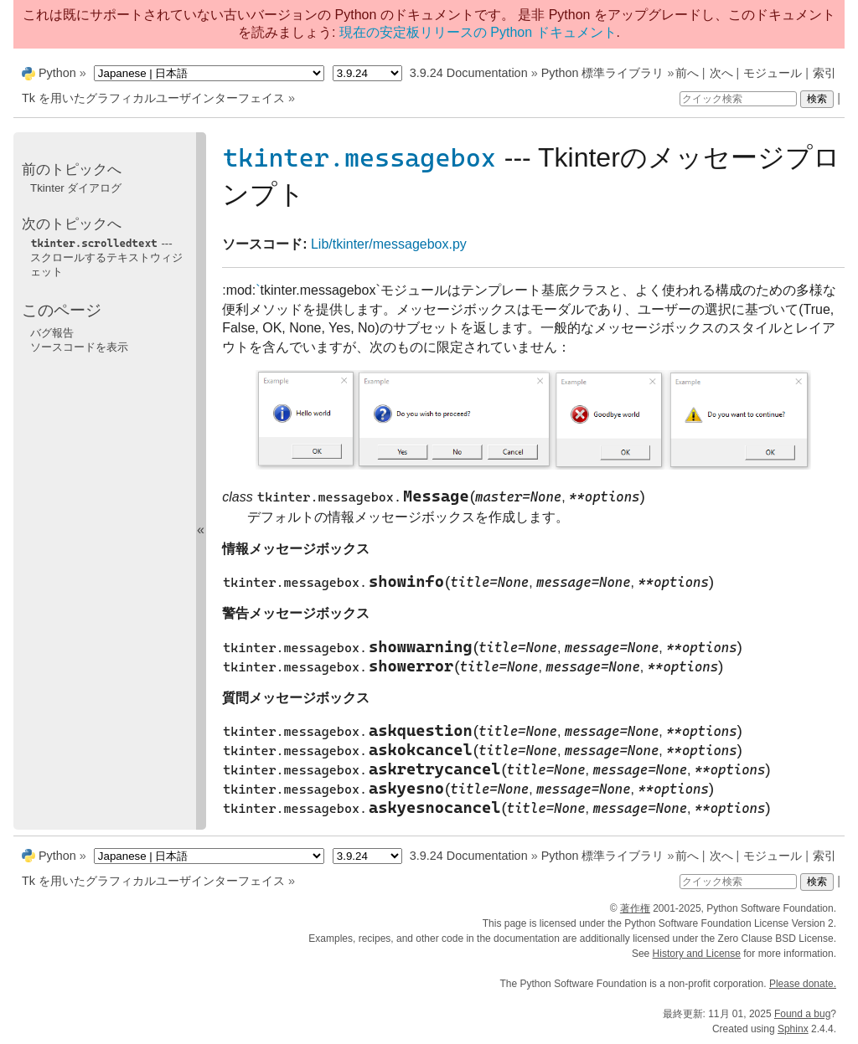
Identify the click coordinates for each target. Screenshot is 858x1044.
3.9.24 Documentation (469, 73)
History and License (697, 953)
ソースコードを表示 (79, 347)
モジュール (772, 73)
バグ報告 (52, 333)
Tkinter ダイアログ (75, 188)
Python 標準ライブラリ (602, 73)
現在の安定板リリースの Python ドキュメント (478, 32)
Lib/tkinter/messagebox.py (389, 244)
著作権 (635, 908)
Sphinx (793, 1029)
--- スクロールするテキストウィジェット (106, 258)
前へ (687, 73)
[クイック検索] (738, 98)
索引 (824, 73)
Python (57, 73)
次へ (721, 73)
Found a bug (802, 1014)
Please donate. (802, 984)
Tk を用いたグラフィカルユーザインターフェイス (153, 98)
